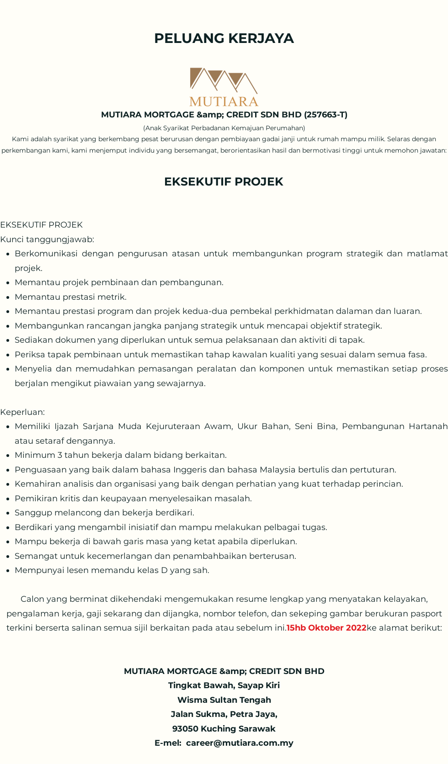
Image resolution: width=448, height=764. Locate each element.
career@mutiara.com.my (239, 743)
